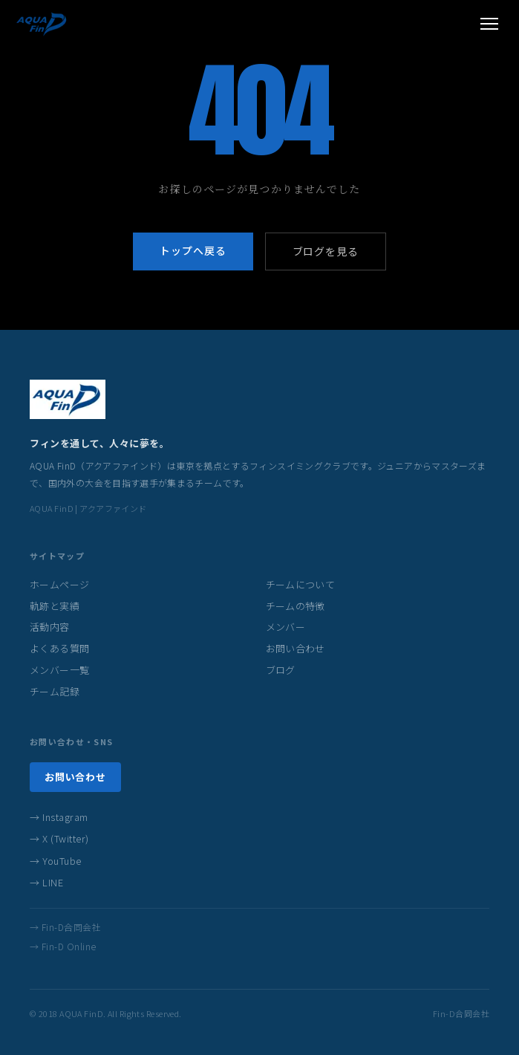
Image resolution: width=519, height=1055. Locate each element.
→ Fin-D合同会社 (65, 927)
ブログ (281, 670)
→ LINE (46, 882)
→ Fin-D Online (63, 946)
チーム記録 (54, 691)
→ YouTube (56, 861)
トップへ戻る (193, 250)
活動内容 (50, 627)
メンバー (286, 627)
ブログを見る (326, 251)
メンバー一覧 (59, 670)
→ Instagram (59, 817)
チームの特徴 (295, 606)
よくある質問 (59, 648)
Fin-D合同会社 (461, 1013)
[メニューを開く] (489, 24)
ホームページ (59, 584)
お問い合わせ (295, 648)
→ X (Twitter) (59, 838)
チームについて (301, 584)
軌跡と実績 (54, 606)
